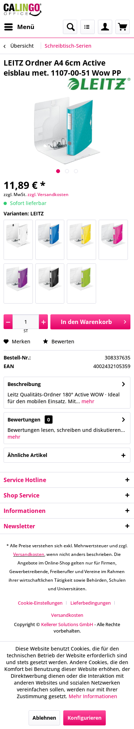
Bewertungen (24, 419)
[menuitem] (19, 27)
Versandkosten (28, 554)
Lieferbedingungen (90, 603)
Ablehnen (44, 717)
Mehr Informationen (93, 696)
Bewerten (58, 341)
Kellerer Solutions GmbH (67, 624)
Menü (19, 26)
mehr (87, 401)
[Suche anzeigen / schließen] (70, 27)
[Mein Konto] (105, 27)
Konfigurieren (84, 717)
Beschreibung (24, 384)
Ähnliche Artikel (27, 455)
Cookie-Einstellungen (40, 603)
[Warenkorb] (122, 27)
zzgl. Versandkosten (48, 194)
